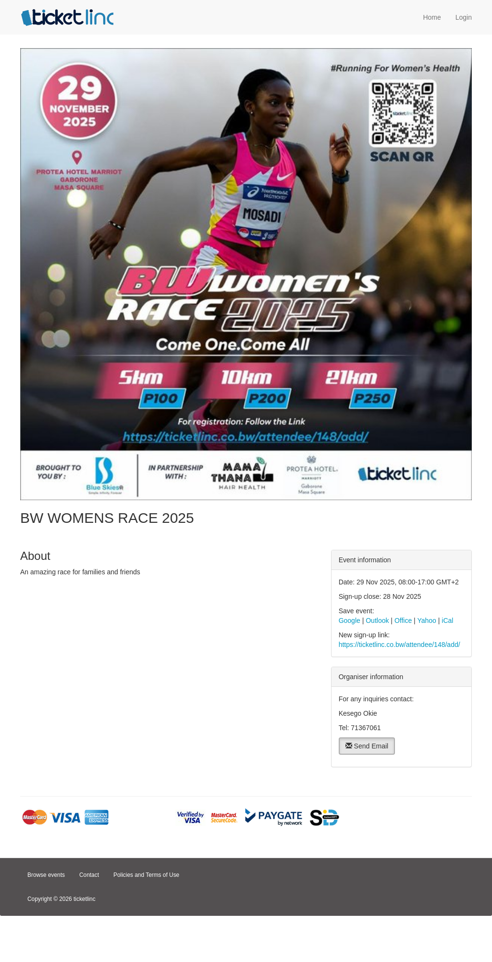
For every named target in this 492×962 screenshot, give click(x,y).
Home (432, 17)
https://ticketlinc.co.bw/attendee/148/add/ (399, 644)
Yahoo (426, 620)
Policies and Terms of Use (146, 875)
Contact (89, 875)
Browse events (46, 875)
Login (463, 17)
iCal (447, 620)
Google (349, 620)
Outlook (377, 620)
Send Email (366, 746)
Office (403, 620)
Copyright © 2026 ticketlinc (61, 899)
